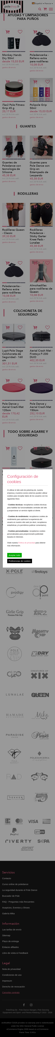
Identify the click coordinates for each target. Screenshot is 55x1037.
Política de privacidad (26, 543)
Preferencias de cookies (20, 561)
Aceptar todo (14, 555)
